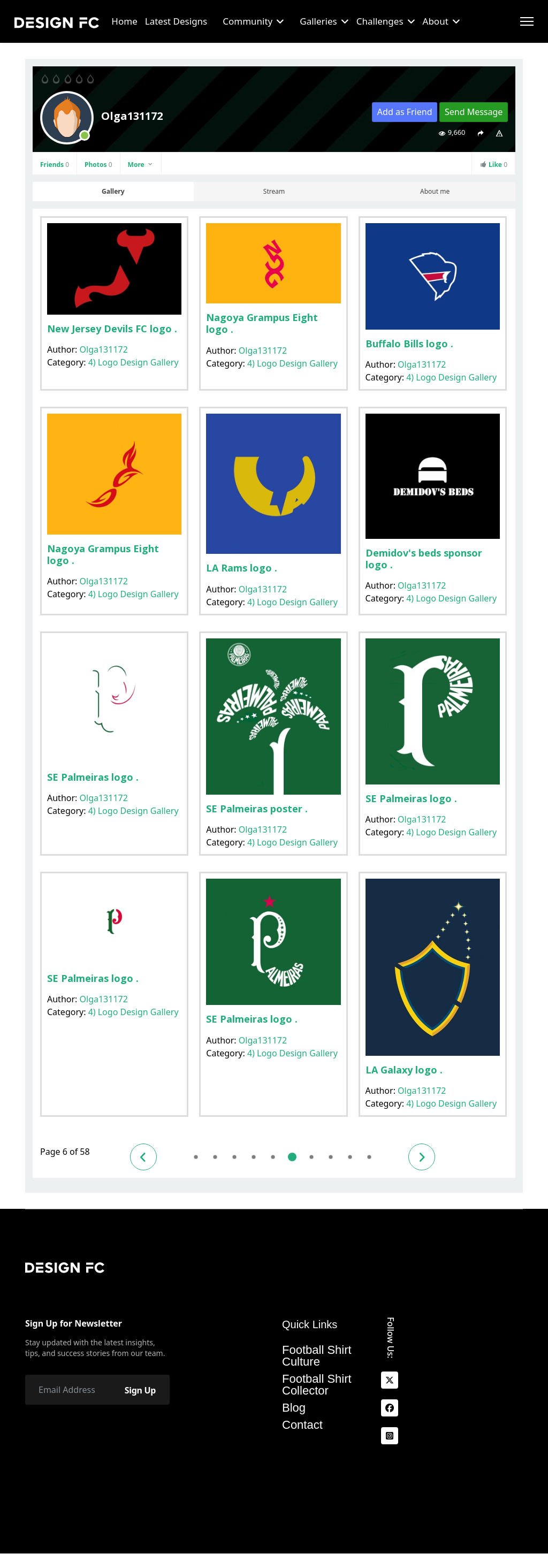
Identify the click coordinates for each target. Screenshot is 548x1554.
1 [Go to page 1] (195, 1157)
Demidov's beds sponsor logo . (424, 558)
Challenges (380, 21)
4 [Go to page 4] (253, 1157)
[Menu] (527, 21)
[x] (389, 1380)
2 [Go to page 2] (215, 1157)
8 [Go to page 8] (330, 1157)
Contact (302, 1425)
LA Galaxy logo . (404, 1069)
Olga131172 (104, 349)
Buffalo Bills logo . (409, 343)
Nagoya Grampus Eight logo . (262, 323)
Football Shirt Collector (317, 1385)
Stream (274, 191)
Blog (294, 1408)
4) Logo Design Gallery (133, 362)
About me (435, 191)
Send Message (474, 112)
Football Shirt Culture (317, 1356)
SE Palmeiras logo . (93, 777)
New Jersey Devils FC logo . (112, 328)
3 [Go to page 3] (234, 1157)
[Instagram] (389, 1436)
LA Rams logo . (241, 567)
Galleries (318, 21)
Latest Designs (176, 21)
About (435, 21)
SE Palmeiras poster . (257, 808)
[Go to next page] (421, 1157)
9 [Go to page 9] (350, 1157)
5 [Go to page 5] (273, 1157)
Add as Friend (404, 112)
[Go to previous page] (143, 1157)
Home (124, 21)
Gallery (113, 191)
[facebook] (389, 1408)
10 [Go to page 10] (369, 1157)
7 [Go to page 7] (311, 1157)
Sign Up (140, 1390)
